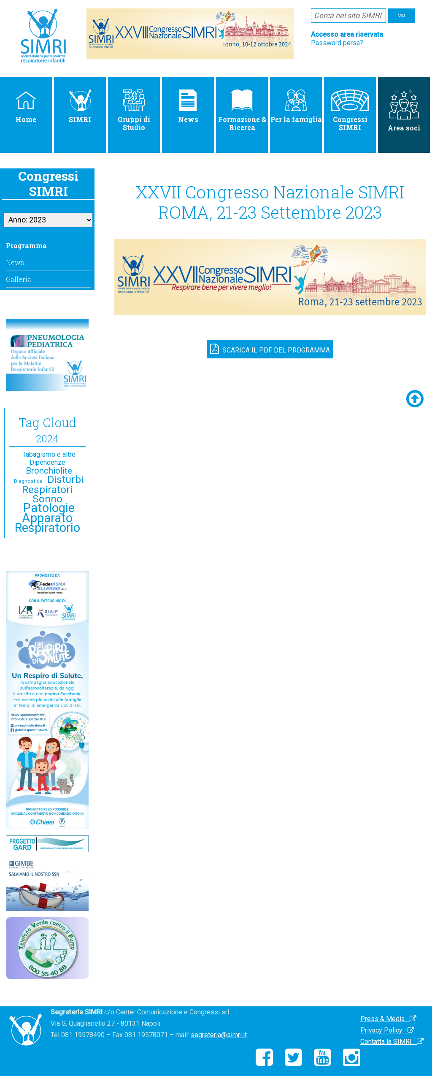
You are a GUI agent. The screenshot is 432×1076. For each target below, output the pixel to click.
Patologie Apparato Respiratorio (47, 517)
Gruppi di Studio (134, 110)
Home (26, 106)
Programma (26, 245)
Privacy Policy (387, 1030)
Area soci (404, 110)
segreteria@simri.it (219, 1035)
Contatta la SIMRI (392, 1042)
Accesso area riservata (347, 34)
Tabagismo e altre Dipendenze (49, 458)
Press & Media (388, 1019)
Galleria (18, 279)
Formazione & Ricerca (242, 110)
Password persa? (337, 43)
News (188, 106)
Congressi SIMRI (349, 110)
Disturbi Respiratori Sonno (53, 489)
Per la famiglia (296, 106)
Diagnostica (28, 481)
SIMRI (80, 106)
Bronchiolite (49, 471)
